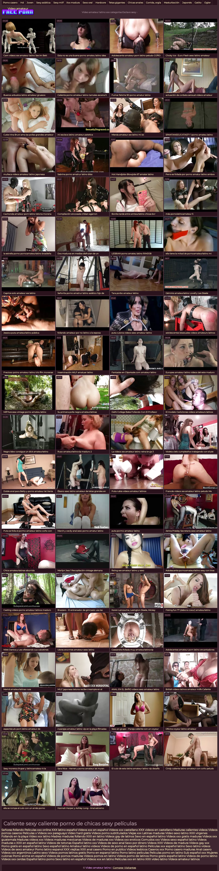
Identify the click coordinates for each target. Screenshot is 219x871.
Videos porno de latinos (133, 856)
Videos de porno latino (201, 856)
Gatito (198, 2)
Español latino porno (40, 859)
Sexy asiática (43, 2)
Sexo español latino (56, 846)
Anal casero (203, 849)
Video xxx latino (39, 836)
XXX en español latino (31, 843)
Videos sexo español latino (178, 839)
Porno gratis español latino (168, 856)
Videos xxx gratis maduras (184, 836)
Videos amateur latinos (184, 859)
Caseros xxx (156, 849)
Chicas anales (135, 2)
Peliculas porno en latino (166, 852)
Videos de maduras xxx (98, 839)
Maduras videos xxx (30, 839)
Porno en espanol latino (103, 852)
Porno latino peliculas (134, 852)
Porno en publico (114, 849)
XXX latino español (65, 830)
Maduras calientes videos (190, 830)
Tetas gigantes (117, 2)
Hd (22, 2)
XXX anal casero (91, 849)
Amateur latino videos (85, 846)
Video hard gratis (80, 833)
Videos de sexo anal (111, 843)
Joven (30, 2)
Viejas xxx (134, 833)
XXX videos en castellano (156, 830)
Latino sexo (40, 852)
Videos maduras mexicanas (63, 839)
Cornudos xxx (150, 839)
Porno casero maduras (180, 849)
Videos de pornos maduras (65, 856)
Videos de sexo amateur (17, 849)
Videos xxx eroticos (127, 839)
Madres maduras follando (68, 836)
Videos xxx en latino (100, 859)
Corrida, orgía (153, 2)
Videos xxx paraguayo (52, 833)
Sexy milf (58, 2)
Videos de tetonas (59, 843)
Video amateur (18, 8)
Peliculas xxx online (38, 830)
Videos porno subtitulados (110, 833)
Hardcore (100, 2)
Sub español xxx (195, 852)
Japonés (187, 2)
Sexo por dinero (136, 843)
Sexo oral (88, 2)
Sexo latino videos (198, 846)
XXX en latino (95, 836)
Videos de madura (176, 843)
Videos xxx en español (93, 830)
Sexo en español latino (150, 836)
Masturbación (171, 2)
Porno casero (10, 2)
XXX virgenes (198, 833)
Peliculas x (30, 833)
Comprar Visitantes (124, 867)
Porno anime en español (29, 856)
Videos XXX (155, 843)
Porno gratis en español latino (21, 846)
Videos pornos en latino (100, 856)
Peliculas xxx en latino (130, 859)
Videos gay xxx (199, 843)
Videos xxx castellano (123, 830)
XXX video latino (156, 859)
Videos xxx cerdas (13, 859)
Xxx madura (73, 2)
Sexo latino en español (70, 859)
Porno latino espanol (49, 849)
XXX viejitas (72, 849)
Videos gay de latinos (119, 836)
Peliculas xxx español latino (166, 846)
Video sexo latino (177, 833)
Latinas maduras (153, 833)
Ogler (207, 2)
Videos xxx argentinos (16, 852)
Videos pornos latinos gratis (67, 852)
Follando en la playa (14, 836)
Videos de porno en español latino (124, 846)
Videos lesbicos (137, 849)
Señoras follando (12, 830)
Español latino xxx (84, 843)
